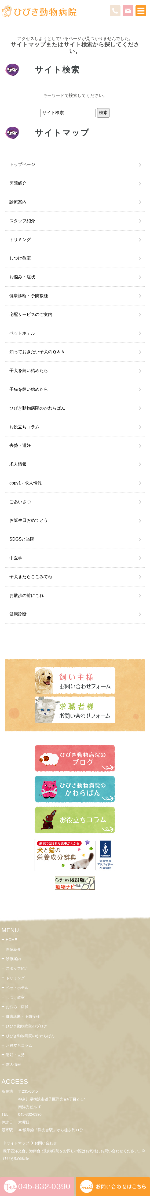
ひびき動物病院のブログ (26, 1026)
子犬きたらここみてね (30, 576)
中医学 (15, 558)
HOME (11, 940)
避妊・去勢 (15, 1055)
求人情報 (18, 464)
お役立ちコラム (24, 427)
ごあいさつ (20, 501)
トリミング (20, 239)
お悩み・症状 (22, 277)
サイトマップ (18, 1143)
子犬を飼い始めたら (28, 370)
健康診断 (18, 614)
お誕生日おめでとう (28, 520)
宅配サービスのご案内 (30, 314)
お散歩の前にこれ (26, 595)
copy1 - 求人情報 (25, 483)
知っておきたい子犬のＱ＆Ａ (37, 351)
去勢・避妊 (20, 445)
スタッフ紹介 (22, 220)
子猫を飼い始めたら (28, 389)
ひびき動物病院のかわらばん (37, 408)
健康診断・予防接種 (28, 295)
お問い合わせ (45, 1143)
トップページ (22, 164)
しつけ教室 (20, 258)
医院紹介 (18, 183)
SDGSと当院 (21, 539)
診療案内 (18, 202)
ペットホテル (22, 333)
